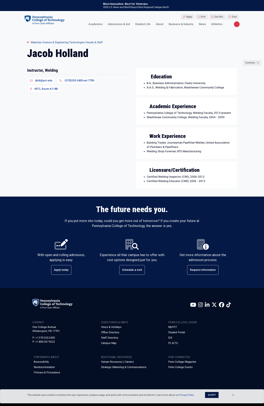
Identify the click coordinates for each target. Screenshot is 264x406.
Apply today (61, 269)
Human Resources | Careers (117, 361)
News (202, 24)
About (159, 24)
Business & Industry (181, 24)
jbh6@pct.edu (41, 80)
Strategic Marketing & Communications (123, 367)
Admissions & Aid (119, 24)
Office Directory (110, 332)
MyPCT (172, 327)
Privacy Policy (186, 395)
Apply (189, 16)
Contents (250, 62)
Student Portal (176, 332)
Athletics (217, 24)
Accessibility (41, 361)
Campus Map (108, 343)
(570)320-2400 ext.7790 (76, 80)
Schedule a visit (132, 269)
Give (234, 16)
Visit (203, 16)
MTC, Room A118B (44, 88)
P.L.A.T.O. (173, 343)
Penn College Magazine (182, 361)
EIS (170, 337)
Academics (96, 24)
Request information (203, 269)
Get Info (218, 16)
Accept (212, 395)
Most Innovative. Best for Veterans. (125, 4)
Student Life (143, 24)
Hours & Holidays (111, 327)
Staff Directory (109, 337)
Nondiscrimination (44, 367)
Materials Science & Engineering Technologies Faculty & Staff (65, 42)
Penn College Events (180, 367)
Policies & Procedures (47, 372)
